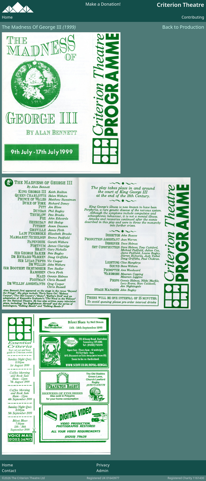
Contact (9, 470)
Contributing (192, 17)
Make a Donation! (103, 4)
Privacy (103, 465)
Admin (102, 470)
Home (7, 17)
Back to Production (183, 27)
